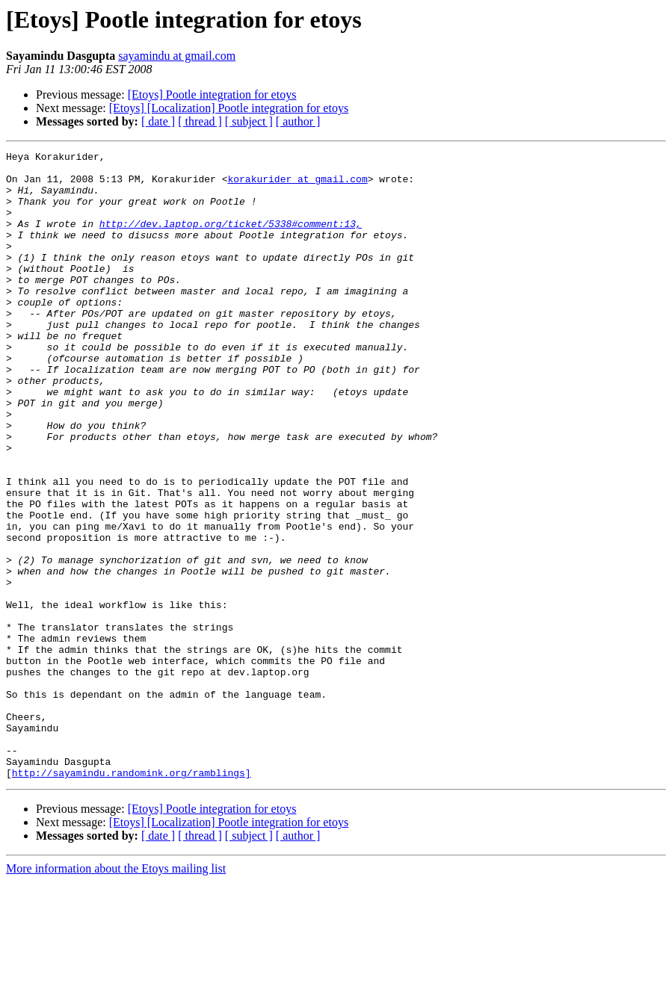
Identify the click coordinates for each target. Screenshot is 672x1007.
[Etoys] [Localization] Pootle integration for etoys (228, 108)
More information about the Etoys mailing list (116, 994)
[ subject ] (249, 121)
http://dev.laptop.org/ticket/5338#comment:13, (230, 239)
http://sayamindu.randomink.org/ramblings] (131, 898)
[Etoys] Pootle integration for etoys (212, 94)
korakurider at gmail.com (297, 185)
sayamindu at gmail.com (176, 55)
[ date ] (158, 121)
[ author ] (298, 121)
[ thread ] (200, 121)
